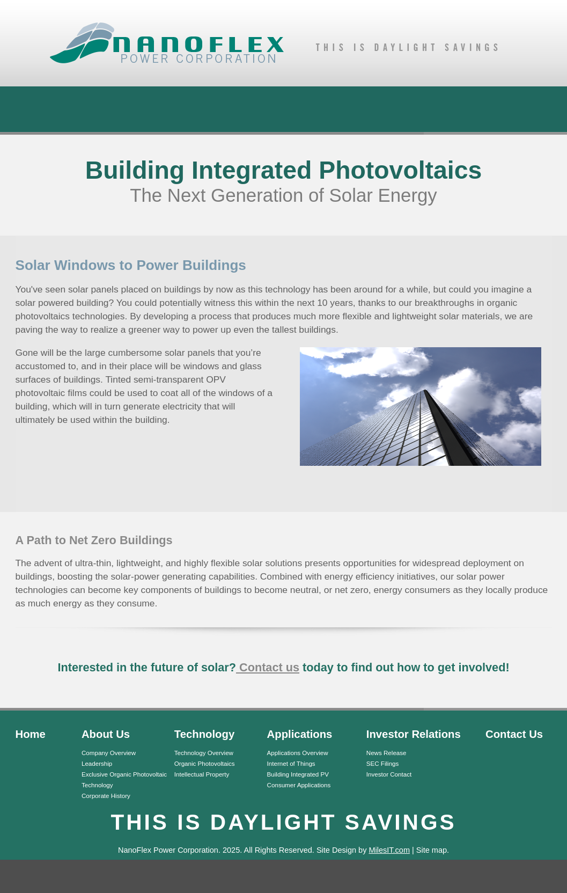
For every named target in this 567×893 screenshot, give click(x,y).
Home (31, 734)
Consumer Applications (299, 784)
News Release (386, 752)
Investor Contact (388, 774)
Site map (431, 850)
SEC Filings (382, 763)
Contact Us (514, 734)
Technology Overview (203, 752)
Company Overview (109, 752)
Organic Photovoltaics (204, 763)
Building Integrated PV (298, 774)
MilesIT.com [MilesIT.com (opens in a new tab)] (389, 850)
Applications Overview (297, 752)
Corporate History (106, 795)
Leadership (97, 763)
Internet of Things (291, 763)
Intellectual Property (201, 774)
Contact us (267, 667)
